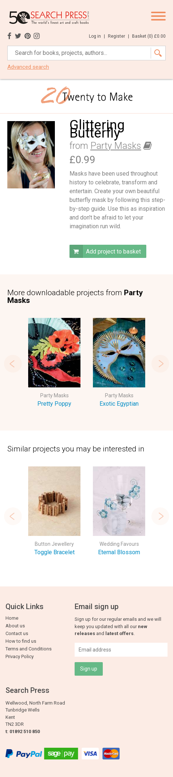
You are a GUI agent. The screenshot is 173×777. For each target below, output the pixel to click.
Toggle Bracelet (54, 552)
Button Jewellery (54, 544)
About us (15, 625)
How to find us (20, 641)
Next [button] (160, 363)
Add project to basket (105, 251)
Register (118, 36)
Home (11, 618)
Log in (97, 36)
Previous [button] (13, 363)
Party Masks (115, 145)
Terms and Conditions (28, 649)
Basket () (149, 36)
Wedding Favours (119, 544)
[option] (54, 364)
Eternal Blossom (119, 552)
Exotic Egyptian (119, 403)
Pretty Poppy (54, 403)
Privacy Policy (19, 656)
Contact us (16, 633)
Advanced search (28, 67)
